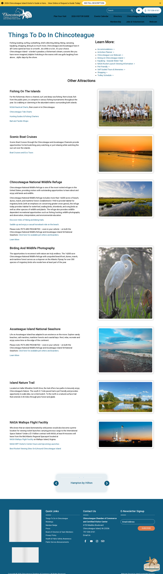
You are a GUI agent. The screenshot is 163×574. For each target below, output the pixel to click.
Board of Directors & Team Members (59, 529)
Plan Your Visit (45, 15)
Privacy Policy (51, 533)
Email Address (128, 519)
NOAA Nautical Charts (19, 104)
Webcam (155, 19)
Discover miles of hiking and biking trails (27, 217)
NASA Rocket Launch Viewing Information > (116, 61)
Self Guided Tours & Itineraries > (111, 67)
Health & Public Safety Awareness (58, 536)
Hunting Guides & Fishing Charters (24, 113)
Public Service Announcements (57, 539)
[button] (56, 480)
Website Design (127, 571)
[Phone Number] (152, 10)
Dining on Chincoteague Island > (111, 55)
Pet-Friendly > (103, 64)
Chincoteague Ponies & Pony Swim (112, 15)
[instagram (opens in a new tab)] (97, 538)
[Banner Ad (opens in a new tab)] (81, 478)
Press (48, 526)
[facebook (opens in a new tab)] (85, 538)
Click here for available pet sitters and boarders (39, 232)
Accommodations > (105, 46)
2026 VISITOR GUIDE (61, 15)
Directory (91, 15)
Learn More (14, 237)
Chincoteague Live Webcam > (110, 52)
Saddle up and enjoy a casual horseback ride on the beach (34, 222)
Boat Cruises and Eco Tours (21, 150)
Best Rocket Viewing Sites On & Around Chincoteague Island (35, 446)
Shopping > (102, 70)
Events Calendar (79, 15)
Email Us (86, 532)
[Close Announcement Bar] (160, 3)
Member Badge (51, 522)
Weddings (49, 519)
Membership (133, 15)
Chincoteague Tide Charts (21, 109)
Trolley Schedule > (105, 72)
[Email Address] (140, 10)
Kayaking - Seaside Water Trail (110, 58)
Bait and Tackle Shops (19, 118)
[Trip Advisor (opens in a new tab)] (102, 538)
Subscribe (146, 525)
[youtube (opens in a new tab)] (91, 538)
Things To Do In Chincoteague (57, 516)
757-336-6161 (89, 529)
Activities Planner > (105, 49)
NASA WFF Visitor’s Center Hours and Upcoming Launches (34, 441)
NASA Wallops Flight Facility (21, 437)
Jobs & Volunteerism (150, 15)
